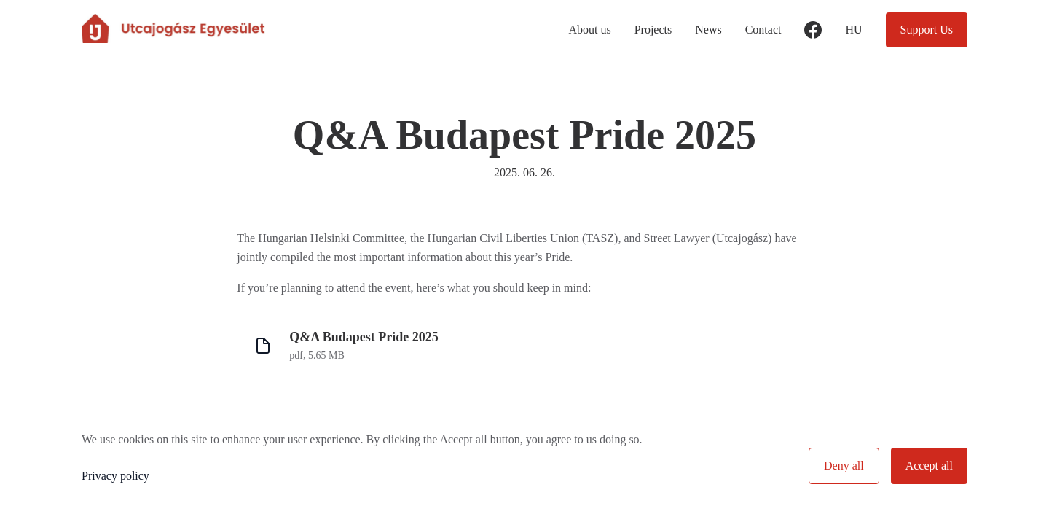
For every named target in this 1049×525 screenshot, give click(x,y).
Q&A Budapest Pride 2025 (364, 337)
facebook (813, 39)
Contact (763, 29)
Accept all (929, 465)
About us (589, 29)
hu (853, 29)
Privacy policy (115, 476)
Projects (653, 29)
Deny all (844, 465)
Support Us (926, 29)
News (708, 29)
